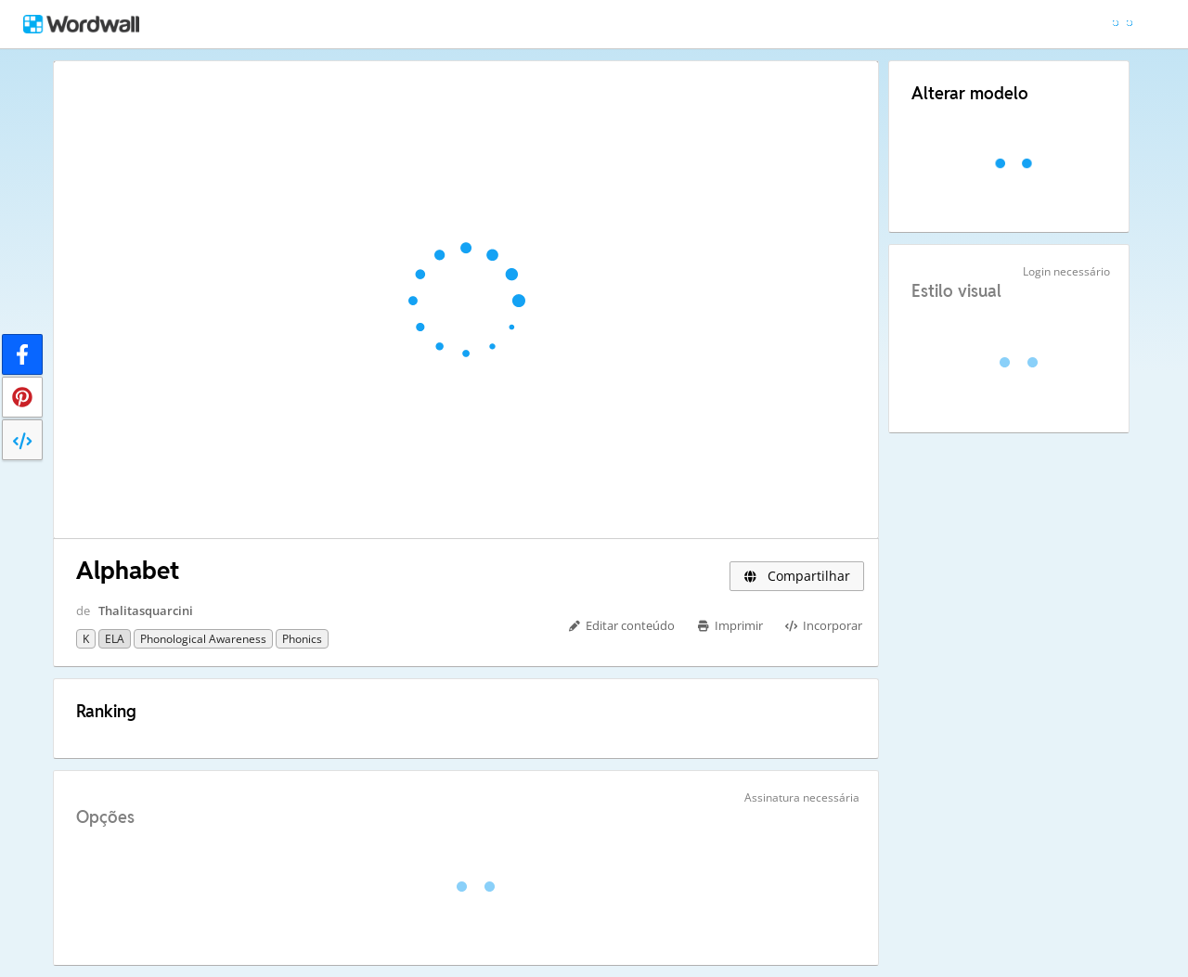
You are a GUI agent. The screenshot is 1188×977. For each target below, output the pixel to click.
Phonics (302, 639)
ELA (114, 639)
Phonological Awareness (203, 639)
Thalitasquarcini (145, 610)
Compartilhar (796, 576)
